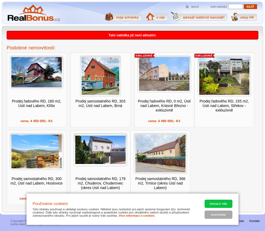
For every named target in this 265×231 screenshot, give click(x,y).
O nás (240, 221)
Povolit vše (218, 203)
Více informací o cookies (136, 215)
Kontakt (254, 221)
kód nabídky (219, 6)
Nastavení (218, 214)
